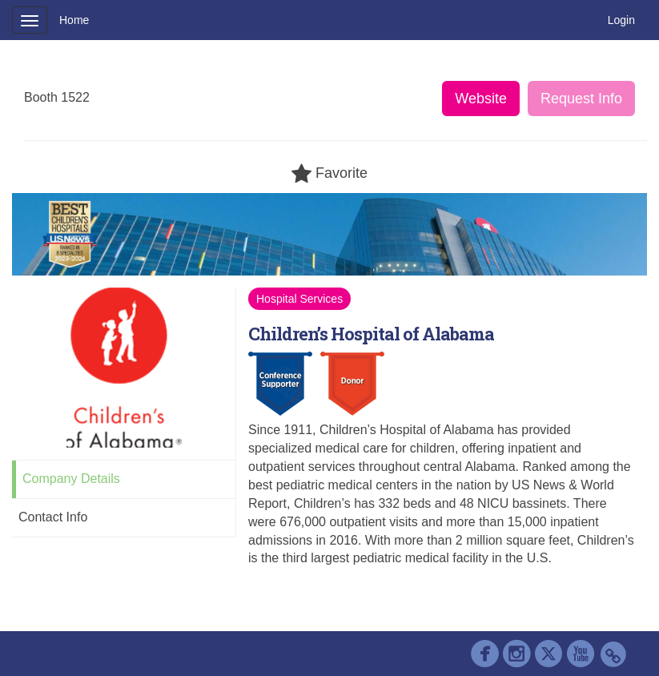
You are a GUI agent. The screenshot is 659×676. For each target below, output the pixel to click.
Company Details (71, 478)
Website (481, 99)
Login (621, 20)
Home (74, 20)
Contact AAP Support (218, 647)
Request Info (581, 99)
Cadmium (118, 647)
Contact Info (52, 517)
